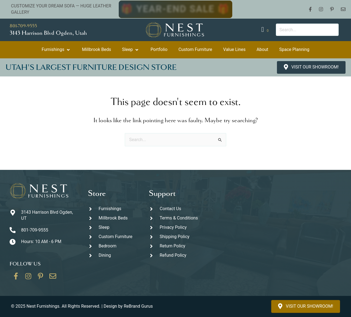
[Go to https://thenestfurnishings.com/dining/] (113, 255)
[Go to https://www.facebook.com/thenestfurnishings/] (16, 278)
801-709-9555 (23, 26)
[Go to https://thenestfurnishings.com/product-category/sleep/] (113, 227)
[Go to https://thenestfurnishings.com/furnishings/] (113, 209)
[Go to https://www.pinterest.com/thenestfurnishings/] (40, 278)
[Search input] (307, 30)
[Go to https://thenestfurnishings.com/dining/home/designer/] (113, 237)
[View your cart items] (265, 29)
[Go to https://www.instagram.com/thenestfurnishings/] (28, 278)
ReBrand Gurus (138, 306)
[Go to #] (174, 237)
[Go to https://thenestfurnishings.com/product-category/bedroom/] (113, 246)
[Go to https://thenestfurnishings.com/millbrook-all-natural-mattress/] (113, 218)
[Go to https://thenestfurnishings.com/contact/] (53, 278)
